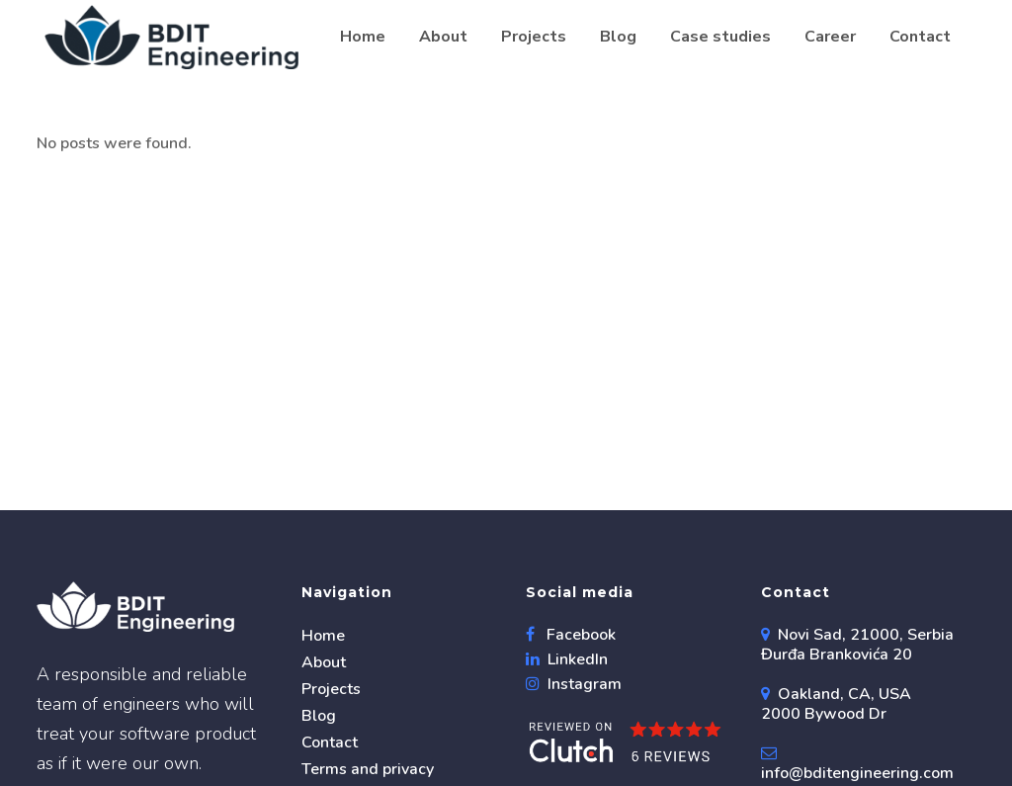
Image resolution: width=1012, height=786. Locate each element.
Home (323, 636)
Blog (318, 716)
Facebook (579, 635)
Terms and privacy (367, 769)
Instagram (583, 684)
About (323, 662)
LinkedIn (576, 659)
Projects (331, 689)
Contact (329, 742)
